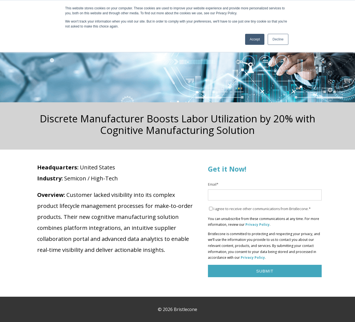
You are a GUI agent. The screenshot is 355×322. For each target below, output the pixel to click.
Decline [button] (277, 39)
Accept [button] (255, 39)
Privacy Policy (257, 224)
